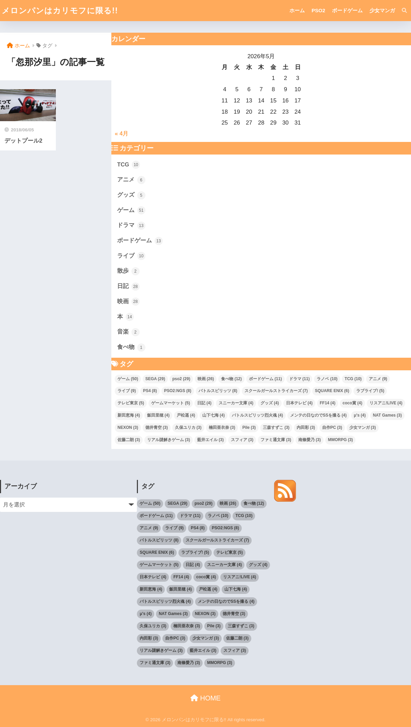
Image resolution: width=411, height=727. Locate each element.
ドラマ (131, 226)
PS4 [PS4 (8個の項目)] (150, 390)
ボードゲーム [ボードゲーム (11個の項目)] (265, 378)
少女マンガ (382, 10)
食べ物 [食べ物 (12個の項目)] (231, 378)
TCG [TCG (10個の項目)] (353, 378)
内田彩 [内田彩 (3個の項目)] (306, 427)
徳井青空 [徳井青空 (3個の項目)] (156, 427)
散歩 (128, 271)
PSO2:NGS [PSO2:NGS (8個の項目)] (177, 390)
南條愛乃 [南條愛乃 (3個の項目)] (309, 439)
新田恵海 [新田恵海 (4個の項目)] (128, 415)
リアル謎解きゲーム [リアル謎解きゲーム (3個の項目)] (168, 439)
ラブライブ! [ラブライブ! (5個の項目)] (370, 390)
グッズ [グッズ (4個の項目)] (269, 403)
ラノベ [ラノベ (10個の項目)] (327, 378)
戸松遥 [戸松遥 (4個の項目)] (186, 415)
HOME (205, 698)
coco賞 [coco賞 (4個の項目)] (352, 403)
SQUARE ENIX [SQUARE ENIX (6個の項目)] (332, 390)
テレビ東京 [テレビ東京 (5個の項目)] (130, 403)
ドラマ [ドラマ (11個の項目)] (299, 378)
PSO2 (318, 10)
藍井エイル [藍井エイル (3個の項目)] (210, 439)
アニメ (131, 180)
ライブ (131, 256)
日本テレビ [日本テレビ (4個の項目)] (299, 403)
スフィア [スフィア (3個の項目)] (242, 439)
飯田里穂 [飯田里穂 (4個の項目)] (158, 415)
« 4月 (121, 133)
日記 (128, 286)
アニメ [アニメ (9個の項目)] (378, 378)
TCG (128, 165)
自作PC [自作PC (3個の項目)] (332, 427)
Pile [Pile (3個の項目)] (249, 427)
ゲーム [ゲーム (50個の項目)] (127, 378)
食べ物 (131, 347)
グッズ (131, 195)
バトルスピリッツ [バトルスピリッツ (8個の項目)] (218, 390)
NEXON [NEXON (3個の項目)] (127, 427)
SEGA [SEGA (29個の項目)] (155, 378)
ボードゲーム (347, 10)
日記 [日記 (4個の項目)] (204, 403)
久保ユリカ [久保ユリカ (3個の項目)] (188, 427)
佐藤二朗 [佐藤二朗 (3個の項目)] (128, 439)
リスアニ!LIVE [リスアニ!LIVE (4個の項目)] (385, 403)
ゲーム (131, 210)
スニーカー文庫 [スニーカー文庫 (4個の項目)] (236, 403)
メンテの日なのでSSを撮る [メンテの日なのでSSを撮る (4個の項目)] (318, 415)
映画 (128, 301)
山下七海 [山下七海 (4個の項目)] (213, 415)
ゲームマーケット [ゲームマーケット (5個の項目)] (170, 403)
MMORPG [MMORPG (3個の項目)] (340, 439)
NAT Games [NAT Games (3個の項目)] (387, 415)
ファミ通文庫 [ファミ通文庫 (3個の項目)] (275, 439)
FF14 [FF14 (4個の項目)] (327, 403)
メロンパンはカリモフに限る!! (60, 10)
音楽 (128, 332)
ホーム (297, 10)
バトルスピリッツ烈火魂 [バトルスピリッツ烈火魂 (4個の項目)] (257, 415)
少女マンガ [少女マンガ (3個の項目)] (362, 427)
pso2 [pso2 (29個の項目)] (181, 378)
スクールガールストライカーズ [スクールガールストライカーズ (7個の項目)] (276, 390)
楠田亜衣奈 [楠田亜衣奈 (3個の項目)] (222, 427)
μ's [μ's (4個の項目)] (360, 415)
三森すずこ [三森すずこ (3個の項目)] (276, 427)
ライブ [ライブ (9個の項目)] (126, 390)
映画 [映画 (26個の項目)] (205, 378)
